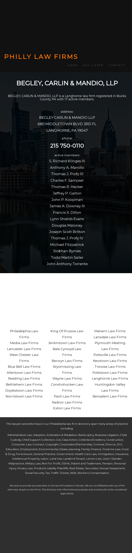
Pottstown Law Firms (110, 372)
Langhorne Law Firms (110, 378)
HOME (73, 65)
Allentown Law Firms (24, 372)
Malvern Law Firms (110, 331)
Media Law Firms (24, 343)
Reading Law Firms (24, 378)
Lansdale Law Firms (110, 337)
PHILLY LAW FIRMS (41, 56)
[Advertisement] (66, 27)
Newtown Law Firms (110, 361)
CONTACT (117, 65)
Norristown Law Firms (24, 396)
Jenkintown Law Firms (67, 343)
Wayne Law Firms (67, 378)
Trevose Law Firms (110, 366)
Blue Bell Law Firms (24, 366)
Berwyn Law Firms (67, 361)
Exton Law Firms (67, 408)
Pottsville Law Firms (110, 355)
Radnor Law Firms (67, 402)
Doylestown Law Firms (24, 390)
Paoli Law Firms (67, 396)
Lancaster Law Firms (24, 349)
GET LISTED (93, 65)
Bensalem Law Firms (110, 396)
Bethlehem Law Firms (24, 384)
